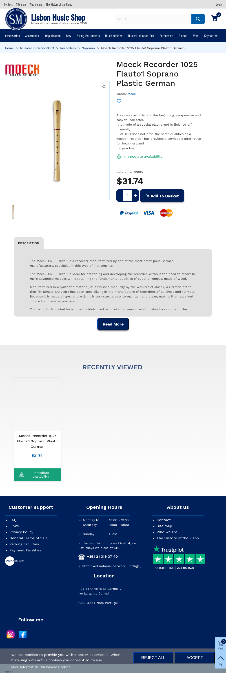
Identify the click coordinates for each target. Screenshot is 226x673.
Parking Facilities (24, 544)
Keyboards (210, 35)
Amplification (52, 35)
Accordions (32, 35)
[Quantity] (127, 195)
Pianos (183, 35)
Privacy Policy (21, 532)
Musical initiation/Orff (141, 35)
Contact (164, 520)
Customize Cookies (55, 667)
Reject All (153, 657)
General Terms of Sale (28, 538)
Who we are (167, 532)
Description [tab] (28, 243)
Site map (164, 526)
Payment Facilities (25, 550)
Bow (68, 35)
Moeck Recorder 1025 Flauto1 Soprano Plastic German (37, 441)
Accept (194, 657)
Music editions (113, 35)
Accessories (12, 35)
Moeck (132, 94)
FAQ (13, 520)
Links (14, 526)
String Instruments (88, 35)
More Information (25, 667)
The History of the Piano (178, 538)
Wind (196, 35)
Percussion (166, 35)
